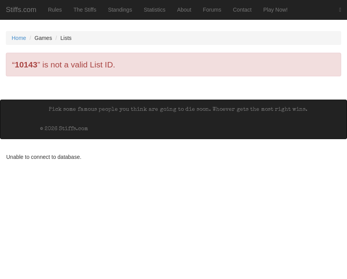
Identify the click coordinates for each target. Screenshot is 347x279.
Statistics (155, 10)
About (184, 10)
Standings (120, 10)
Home (19, 38)
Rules (55, 10)
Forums (212, 10)
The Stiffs (85, 10)
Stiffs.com (21, 10)
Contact (242, 10)
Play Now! (275, 10)
